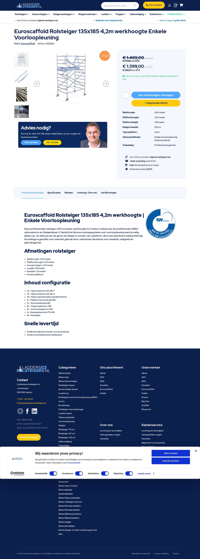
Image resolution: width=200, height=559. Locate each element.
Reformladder (65, 489)
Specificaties (54, 192)
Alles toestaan (171, 533)
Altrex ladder (64, 373)
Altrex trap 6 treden (67, 485)
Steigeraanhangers (63, 14)
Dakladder (63, 481)
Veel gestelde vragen (110, 434)
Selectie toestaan (171, 541)
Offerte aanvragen (31, 142)
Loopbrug (63, 393)
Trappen (119, 14)
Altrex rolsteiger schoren (70, 501)
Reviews (69, 192)
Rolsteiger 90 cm (66, 433)
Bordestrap (64, 405)
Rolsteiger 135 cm (66, 437)
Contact (146, 466)
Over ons (146, 458)
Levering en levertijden (111, 430)
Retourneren (148, 450)
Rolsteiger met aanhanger (71, 409)
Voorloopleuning (66, 421)
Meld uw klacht (149, 454)
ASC (102, 377)
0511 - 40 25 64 (52, 142)
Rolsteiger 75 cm (66, 429)
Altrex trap (63, 377)
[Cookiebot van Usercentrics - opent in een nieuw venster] (17, 554)
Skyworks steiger (66, 526)
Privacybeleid (73, 543)
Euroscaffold (28, 43)
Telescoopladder (66, 417)
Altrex (103, 373)
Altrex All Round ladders (69, 513)
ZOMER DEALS (175, 14)
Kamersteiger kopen (68, 389)
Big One (145, 401)
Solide (103, 393)
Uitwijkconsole (65, 449)
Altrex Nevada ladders (69, 509)
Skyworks (146, 409)
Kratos (145, 397)
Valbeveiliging (137, 14)
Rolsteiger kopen (66, 385)
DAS (102, 381)
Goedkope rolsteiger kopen (71, 473)
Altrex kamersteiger (67, 381)
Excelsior (104, 385)
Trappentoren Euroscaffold (71, 453)
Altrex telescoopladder (69, 497)
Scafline (145, 405)
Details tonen (144, 554)
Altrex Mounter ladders (69, 505)
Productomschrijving (32, 192)
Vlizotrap (62, 477)
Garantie (104, 438)
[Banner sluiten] (196, 533)
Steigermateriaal (86, 14)
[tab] (32, 193)
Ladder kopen (65, 413)
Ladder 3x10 (64, 457)
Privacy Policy (148, 446)
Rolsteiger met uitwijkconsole (72, 465)
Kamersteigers (39, 14)
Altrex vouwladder (67, 461)
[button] (37, 83)
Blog (144, 462)
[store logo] (29, 5)
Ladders (105, 14)
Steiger (62, 425)
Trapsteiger (64, 445)
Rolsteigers (21, 14)
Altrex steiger (64, 522)
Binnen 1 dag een (173, 20)
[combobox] (105, 5)
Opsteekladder (65, 493)
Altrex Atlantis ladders (68, 518)
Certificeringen (108, 192)
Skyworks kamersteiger (69, 469)
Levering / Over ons (87, 192)
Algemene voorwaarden (153, 442)
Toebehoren (155, 14)
